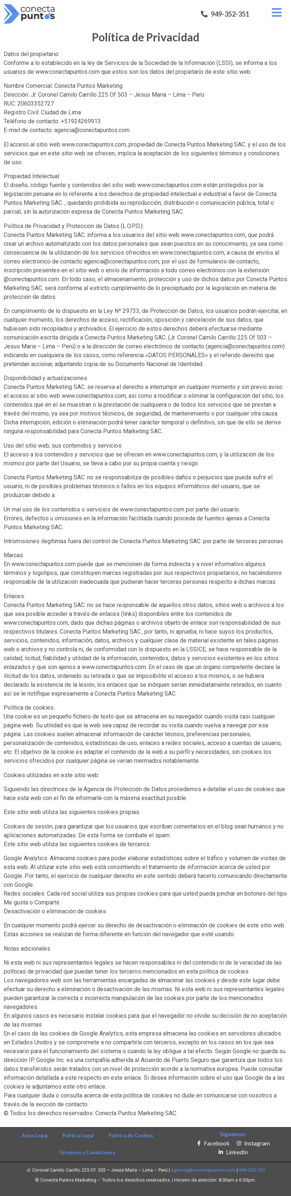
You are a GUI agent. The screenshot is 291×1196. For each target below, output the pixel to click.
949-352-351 (252, 1170)
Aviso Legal (34, 1135)
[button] (225, 14)
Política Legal (78, 1135)
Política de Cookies (131, 1135)
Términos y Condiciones (87, 1152)
